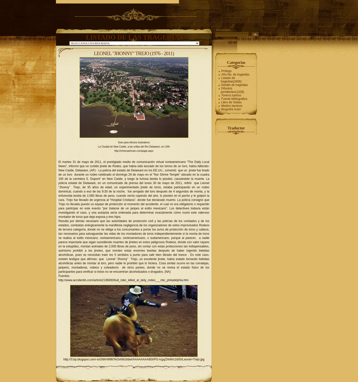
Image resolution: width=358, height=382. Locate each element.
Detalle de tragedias (234, 85)
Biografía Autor (231, 109)
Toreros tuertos (231, 95)
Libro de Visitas (231, 102)
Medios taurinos (231, 106)
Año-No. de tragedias (235, 74)
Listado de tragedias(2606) (231, 79)
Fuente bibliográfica (234, 99)
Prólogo (226, 71)
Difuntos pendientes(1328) (232, 90)
